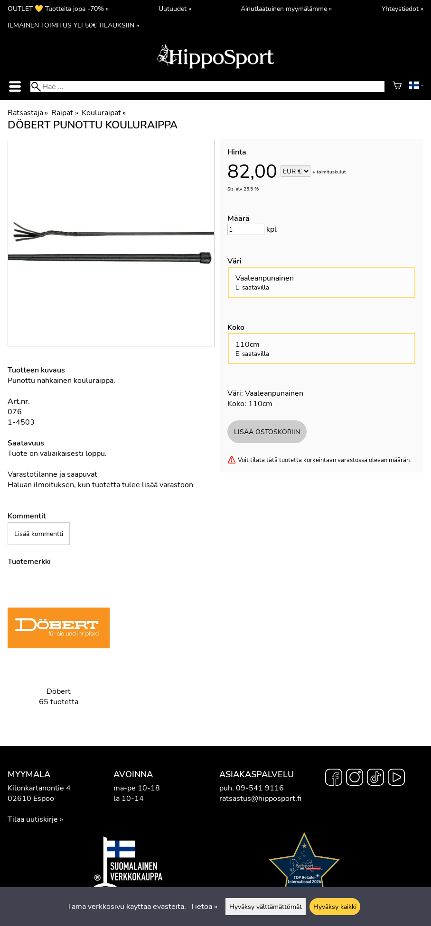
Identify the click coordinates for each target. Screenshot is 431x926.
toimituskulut (331, 172)
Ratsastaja (28, 113)
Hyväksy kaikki (334, 906)
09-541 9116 (260, 788)
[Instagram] (354, 779)
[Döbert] (59, 649)
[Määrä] (245, 229)
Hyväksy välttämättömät (265, 906)
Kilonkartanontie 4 (39, 788)
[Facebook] (333, 779)
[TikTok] (375, 779)
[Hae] (207, 86)
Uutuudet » (175, 8)
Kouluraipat (104, 113)
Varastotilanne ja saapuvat (52, 474)
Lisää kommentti (38, 533)
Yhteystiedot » (402, 8)
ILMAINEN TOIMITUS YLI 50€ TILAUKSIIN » (73, 25)
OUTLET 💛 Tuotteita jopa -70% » (58, 8)
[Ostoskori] (397, 87)
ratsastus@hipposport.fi (260, 798)
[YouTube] (396, 779)
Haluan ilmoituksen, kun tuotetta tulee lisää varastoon (100, 485)
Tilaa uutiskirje (33, 819)
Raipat (64, 113)
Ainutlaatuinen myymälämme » (286, 8)
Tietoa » (203, 906)
